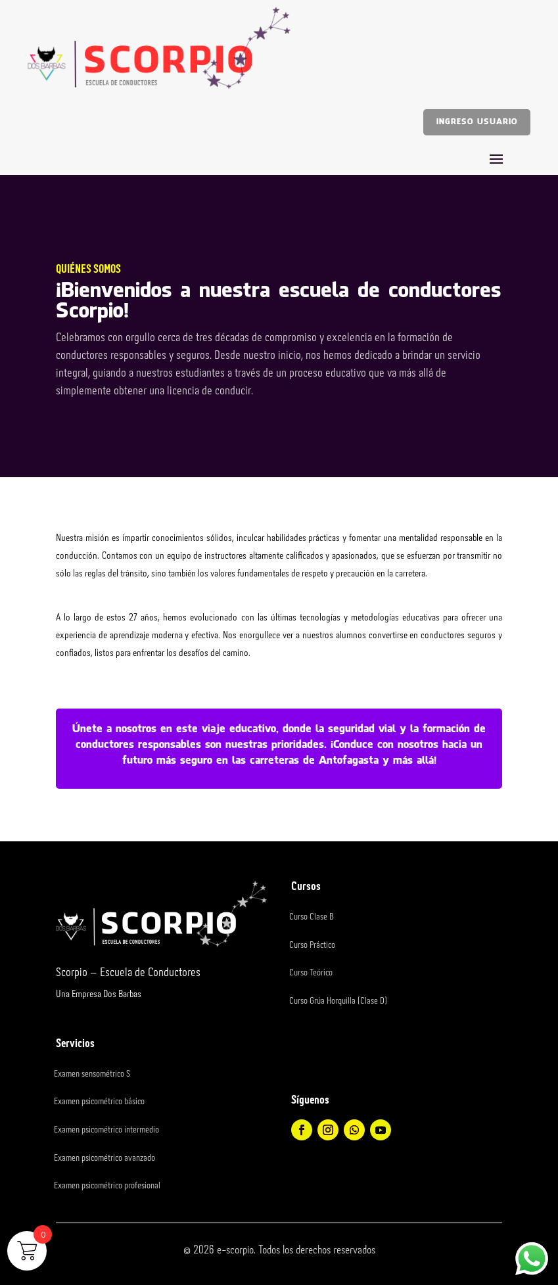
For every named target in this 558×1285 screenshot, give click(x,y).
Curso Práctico (312, 945)
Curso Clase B (311, 917)
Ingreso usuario (476, 122)
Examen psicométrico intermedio (106, 1130)
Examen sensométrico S (92, 1074)
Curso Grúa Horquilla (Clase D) (338, 1001)
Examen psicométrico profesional (107, 1186)
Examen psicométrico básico (99, 1102)
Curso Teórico (311, 973)
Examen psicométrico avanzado (104, 1158)
